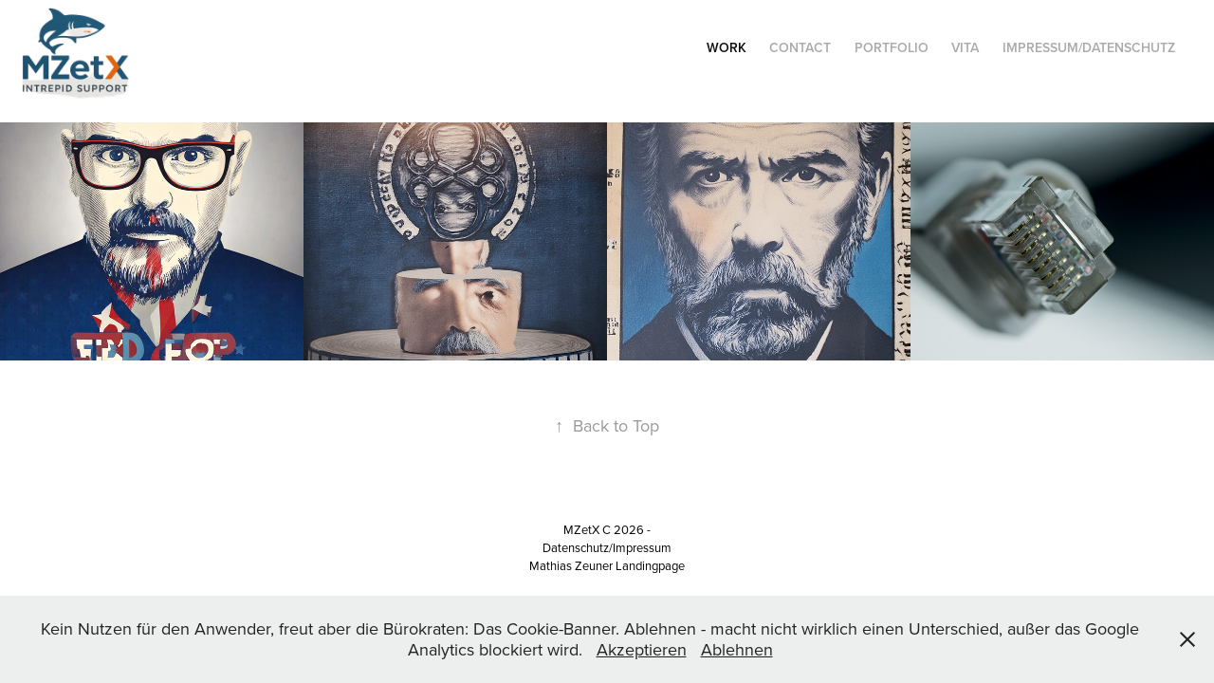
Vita (965, 47)
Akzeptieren (642, 649)
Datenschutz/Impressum (607, 547)
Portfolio (892, 47)
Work (726, 47)
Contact (800, 47)
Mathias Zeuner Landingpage (607, 565)
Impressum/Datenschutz (1088, 47)
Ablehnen (737, 649)
